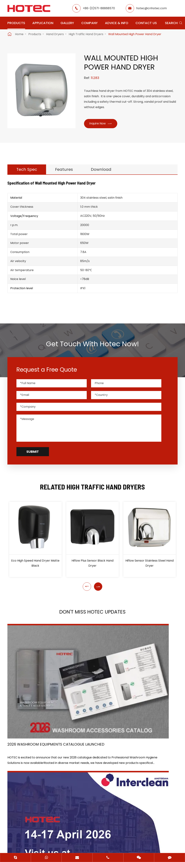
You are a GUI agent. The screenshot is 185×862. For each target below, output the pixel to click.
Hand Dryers (55, 34)
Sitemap (78, 837)
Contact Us (146, 23)
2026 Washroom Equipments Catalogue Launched (29, 676)
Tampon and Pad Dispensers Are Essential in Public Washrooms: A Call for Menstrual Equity (151, 676)
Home (19, 34)
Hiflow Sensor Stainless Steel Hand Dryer (149, 565)
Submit (32, 454)
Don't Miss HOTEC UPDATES (92, 616)
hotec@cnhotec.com (151, 8)
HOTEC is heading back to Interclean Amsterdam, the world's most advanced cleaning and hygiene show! (92, 676)
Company (89, 23)
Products (16, 23)
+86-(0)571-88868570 (99, 8)
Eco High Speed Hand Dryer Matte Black (35, 565)
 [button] (87, 589)
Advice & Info (116, 23)
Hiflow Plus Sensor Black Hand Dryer (92, 565)
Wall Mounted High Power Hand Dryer (134, 34)
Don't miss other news (90, 711)
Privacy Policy (103, 837)
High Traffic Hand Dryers (86, 34)
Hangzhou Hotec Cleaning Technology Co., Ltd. (88, 831)
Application (42, 23)
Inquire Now (102, 124)
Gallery (67, 23)
